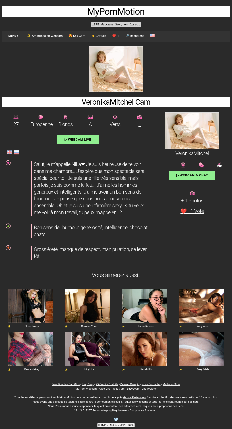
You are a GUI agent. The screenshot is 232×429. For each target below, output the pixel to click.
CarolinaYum (88, 326)
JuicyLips (88, 369)
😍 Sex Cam (77, 36)
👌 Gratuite (98, 36)
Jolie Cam (118, 388)
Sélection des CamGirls (66, 384)
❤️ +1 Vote (192, 211)
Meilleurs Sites (171, 384)
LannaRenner (146, 326)
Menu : (13, 36)
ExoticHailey (31, 369)
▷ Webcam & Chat (192, 175)
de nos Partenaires (134, 397)
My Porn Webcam (86, 388)
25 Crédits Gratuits (107, 384)
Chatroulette (149, 388)
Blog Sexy (88, 384)
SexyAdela (203, 369)
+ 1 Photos (192, 201)
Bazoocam (133, 388)
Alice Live (104, 388)
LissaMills (146, 369)
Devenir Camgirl (129, 384)
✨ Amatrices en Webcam (45, 36)
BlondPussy (32, 326)
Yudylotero (202, 326)
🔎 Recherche (134, 36)
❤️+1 (115, 36)
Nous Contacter (151, 384)
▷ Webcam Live (78, 139)
